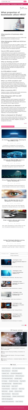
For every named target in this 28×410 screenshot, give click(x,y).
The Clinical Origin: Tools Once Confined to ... (12, 299)
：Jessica (10, 143)
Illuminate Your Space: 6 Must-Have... (18, 284)
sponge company (6, 386)
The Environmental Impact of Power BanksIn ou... (13, 266)
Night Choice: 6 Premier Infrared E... (18, 305)
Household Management (16, 373)
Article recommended (7, 126)
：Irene (10, 183)
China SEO (14, 370)
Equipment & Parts (5, 7)
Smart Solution (16, 6)
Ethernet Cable (18, 391)
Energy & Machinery (2, 7)
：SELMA (10, 203)
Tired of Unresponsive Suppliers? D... (18, 273)
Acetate (11, 391)
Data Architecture (6, 370)
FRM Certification (20, 375)
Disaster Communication (18, 396)
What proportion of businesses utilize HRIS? (13, 13)
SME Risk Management (7, 398)
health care (14, 388)
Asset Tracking (19, 401)
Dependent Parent (17, 383)
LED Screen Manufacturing (18, 368)
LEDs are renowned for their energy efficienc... (12, 310)
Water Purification (6, 393)
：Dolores (10, 243)
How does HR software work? (14, 345)
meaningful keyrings (6, 383)
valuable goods (18, 378)
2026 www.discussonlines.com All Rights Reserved (14, 407)
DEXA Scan (4, 391)
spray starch (14, 386)
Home (23, 7)
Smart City (21, 388)
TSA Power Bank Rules (7, 378)
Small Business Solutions (8, 375)
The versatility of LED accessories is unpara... (12, 288)
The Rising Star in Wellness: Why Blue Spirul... (12, 277)
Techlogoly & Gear (19, 7)
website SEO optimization (8, 401)
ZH (22, 4)
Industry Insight (12, 6)
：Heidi (10, 163)
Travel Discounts (6, 388)
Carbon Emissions (6, 368)
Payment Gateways (6, 396)
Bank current (15, 393)
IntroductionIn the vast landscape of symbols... (12, 320)
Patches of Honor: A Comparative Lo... (17, 316)
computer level (5, 373)
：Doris (10, 223)
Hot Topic (9, 6)
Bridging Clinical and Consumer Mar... (18, 294)
